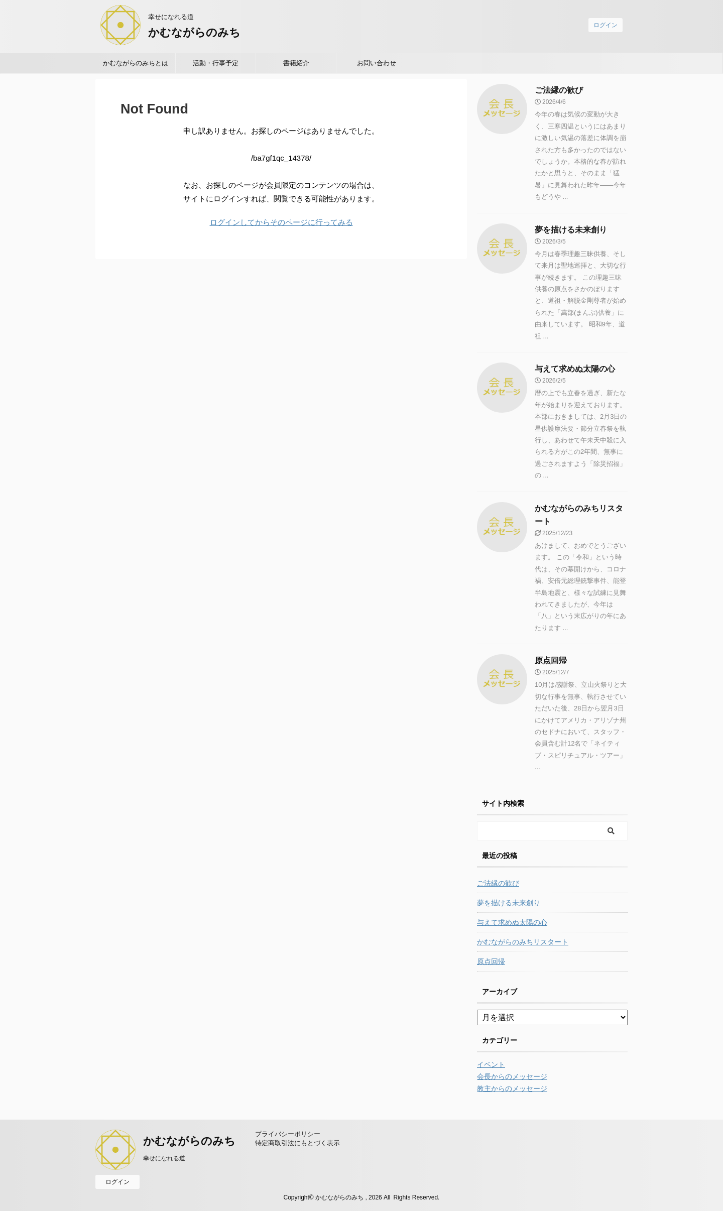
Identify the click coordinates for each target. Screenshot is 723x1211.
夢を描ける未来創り (571, 229)
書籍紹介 (296, 63)
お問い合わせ (376, 63)
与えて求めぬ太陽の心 (575, 369)
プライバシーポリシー (287, 1134)
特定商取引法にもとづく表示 (297, 1143)
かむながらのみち (194, 32)
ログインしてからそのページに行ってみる (281, 222)
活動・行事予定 (215, 63)
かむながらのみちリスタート (522, 942)
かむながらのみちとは (135, 63)
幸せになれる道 (164, 1158)
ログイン (605, 25)
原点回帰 (551, 660)
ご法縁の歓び (559, 90)
